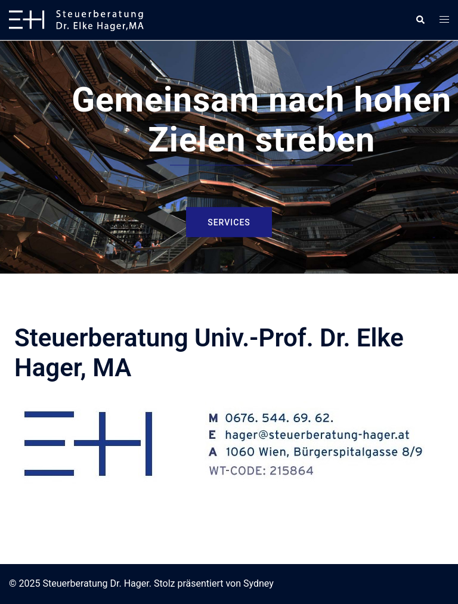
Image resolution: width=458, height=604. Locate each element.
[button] (420, 19)
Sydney (258, 583)
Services (229, 222)
